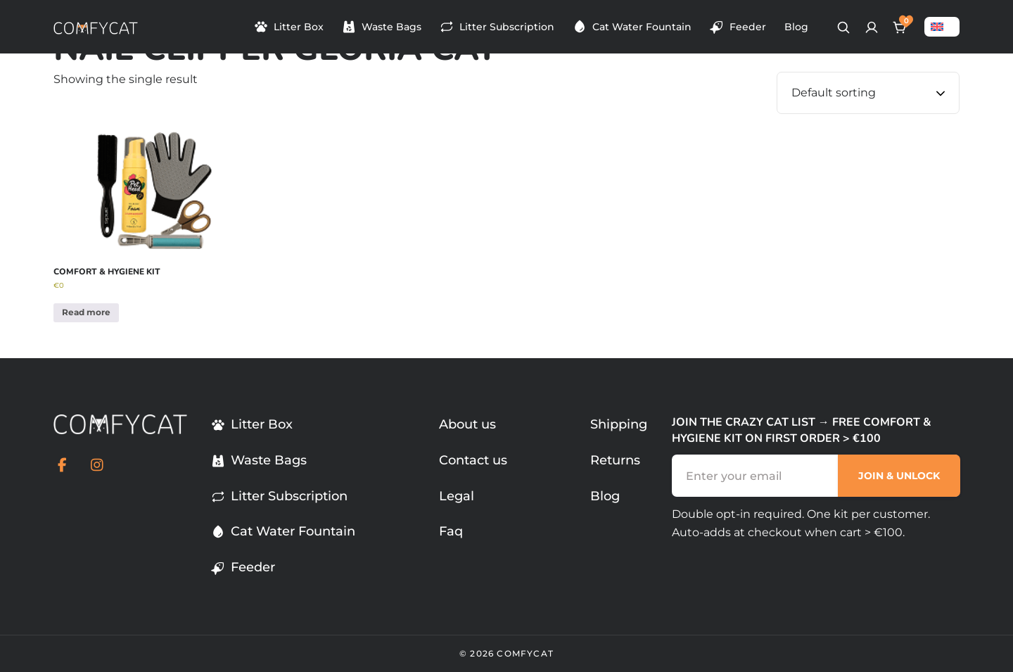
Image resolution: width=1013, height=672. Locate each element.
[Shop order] (868, 93)
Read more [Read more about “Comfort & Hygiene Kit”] (86, 312)
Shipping (618, 424)
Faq (451, 531)
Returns (615, 460)
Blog (796, 27)
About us (467, 424)
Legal (456, 496)
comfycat (525, 653)
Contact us (473, 460)
